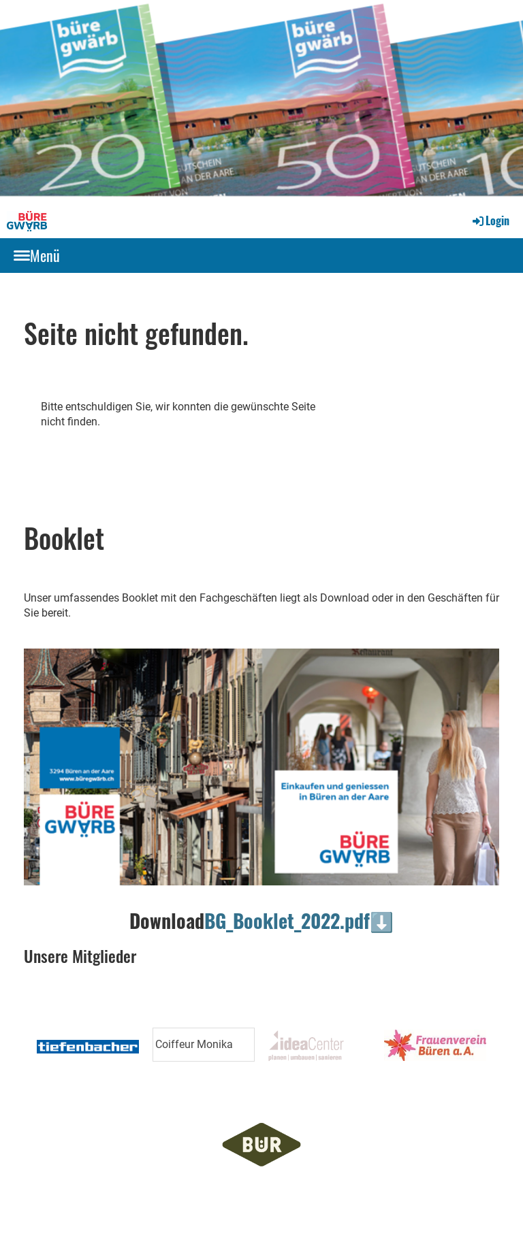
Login (490, 220)
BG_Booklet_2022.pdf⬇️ (299, 920)
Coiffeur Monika (194, 1044)
